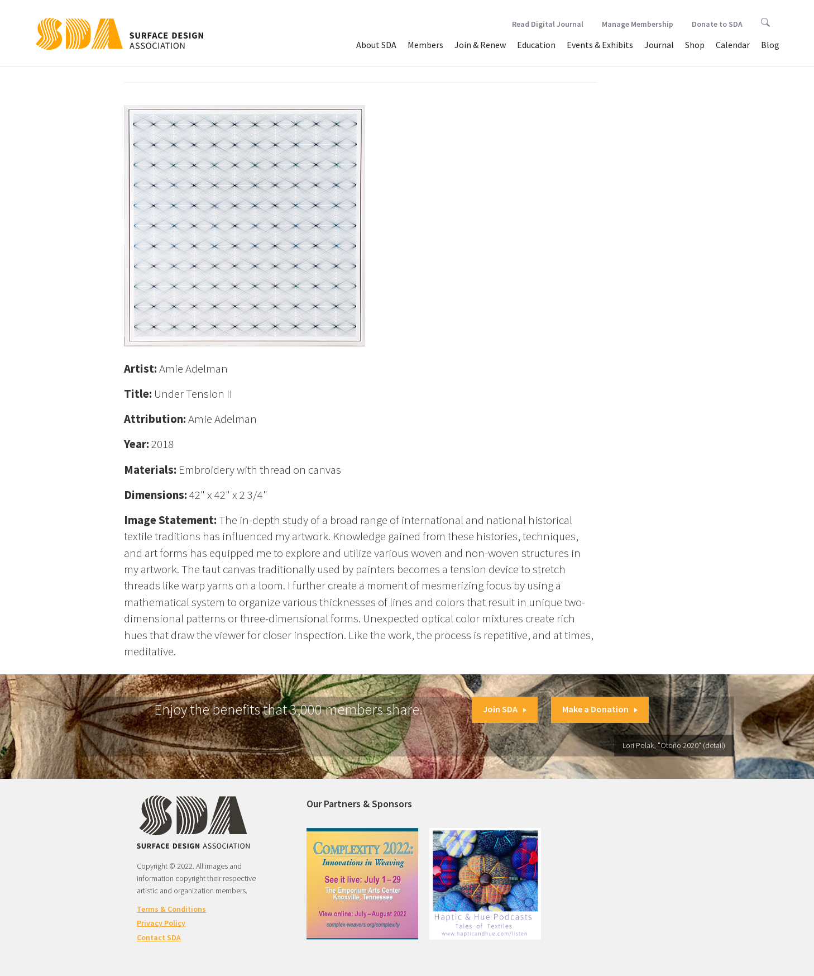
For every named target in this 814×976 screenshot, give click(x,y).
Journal (659, 44)
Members (425, 44)
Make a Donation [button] (600, 709)
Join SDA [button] (504, 709)
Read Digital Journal (547, 24)
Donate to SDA (717, 24)
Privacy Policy (161, 923)
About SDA (376, 44)
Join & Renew (480, 44)
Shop (695, 44)
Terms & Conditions (171, 909)
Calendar (733, 44)
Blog (770, 44)
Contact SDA (159, 937)
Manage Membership (637, 24)
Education (536, 44)
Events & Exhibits (600, 44)
